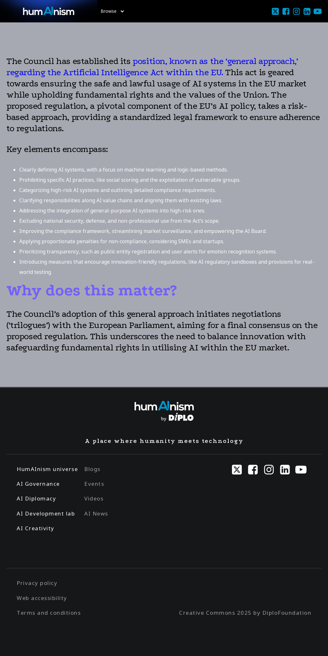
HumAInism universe (47, 469)
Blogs (92, 469)
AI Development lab (46, 513)
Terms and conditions (49, 612)
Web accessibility (42, 598)
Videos (93, 498)
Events (94, 483)
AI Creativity (35, 528)
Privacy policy (37, 583)
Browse (112, 11)
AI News (96, 513)
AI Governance (38, 483)
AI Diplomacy (36, 498)
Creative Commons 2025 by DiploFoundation (245, 612)
